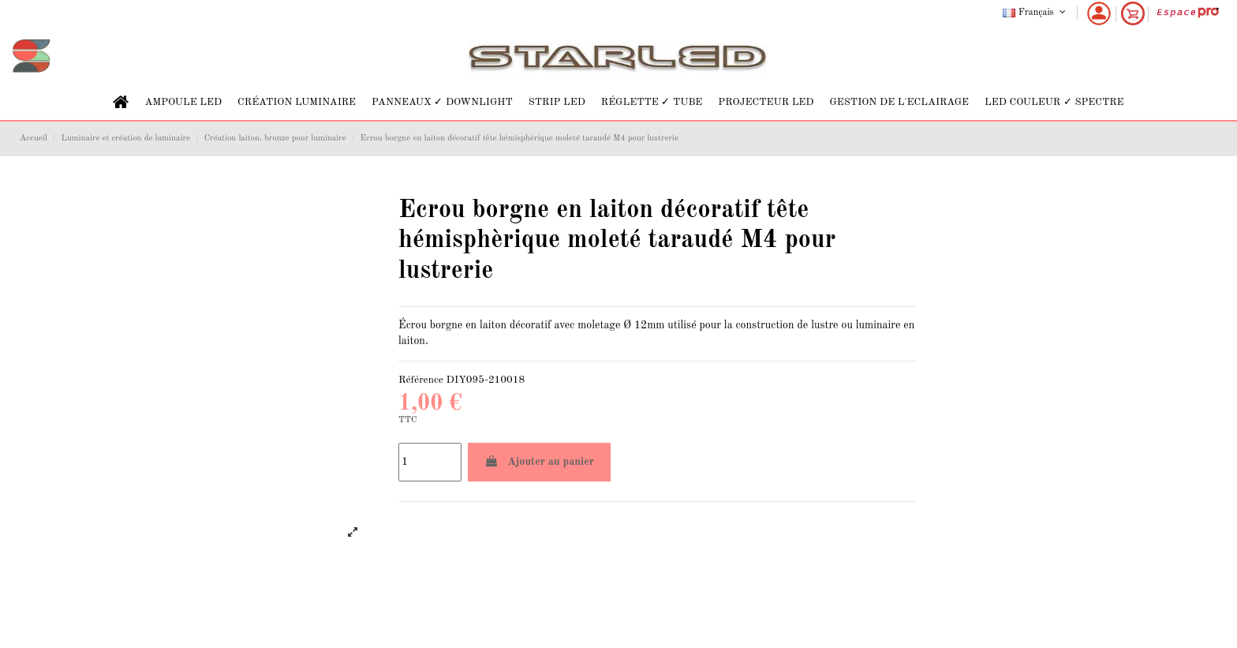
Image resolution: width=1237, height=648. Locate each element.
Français (1035, 12)
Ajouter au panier (539, 461)
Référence (420, 380)
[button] (183, 102)
